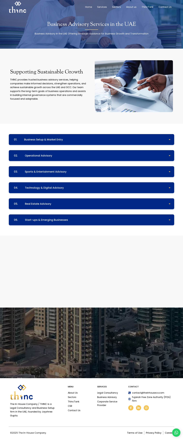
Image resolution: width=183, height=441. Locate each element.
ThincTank (147, 7)
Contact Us (165, 7)
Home (88, 7)
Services (102, 7)
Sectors (116, 7)
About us (131, 7)
